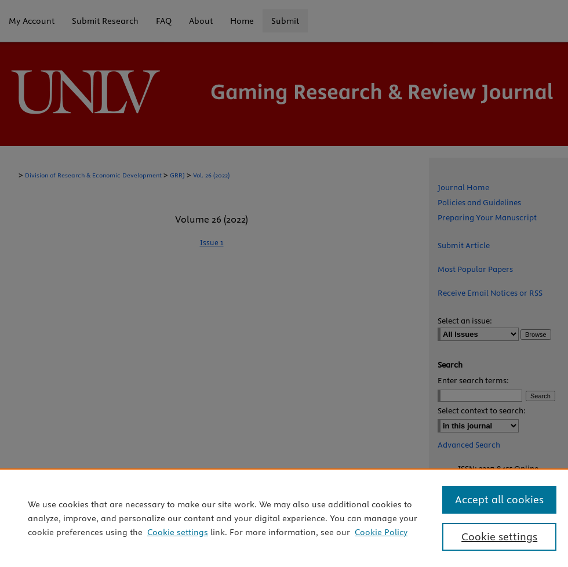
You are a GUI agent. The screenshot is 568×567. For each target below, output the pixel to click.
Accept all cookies (499, 499)
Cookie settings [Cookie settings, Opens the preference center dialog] (499, 536)
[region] (284, 517)
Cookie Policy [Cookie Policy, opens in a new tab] (381, 532)
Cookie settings (177, 532)
